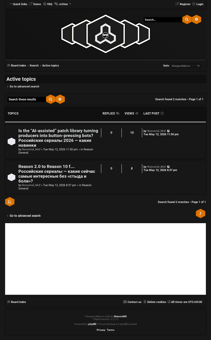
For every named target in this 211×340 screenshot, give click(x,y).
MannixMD (120, 316)
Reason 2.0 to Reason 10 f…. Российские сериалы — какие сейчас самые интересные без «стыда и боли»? (56, 174)
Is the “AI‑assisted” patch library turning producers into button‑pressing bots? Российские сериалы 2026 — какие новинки (58, 138)
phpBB (92, 324)
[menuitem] (35, 4)
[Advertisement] (105, 259)
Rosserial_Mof (31, 149)
